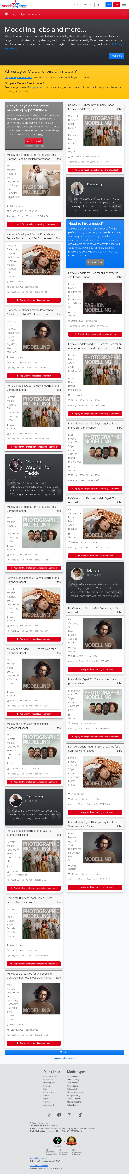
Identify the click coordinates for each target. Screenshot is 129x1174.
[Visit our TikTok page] (80, 1115)
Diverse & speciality (75, 1092)
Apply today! (34, 141)
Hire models (48, 1079)
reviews (75, 4)
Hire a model (95, 262)
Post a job (116, 55)
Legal (45, 1099)
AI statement (48, 1105)
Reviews (46, 1086)
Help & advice (48, 1092)
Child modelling (73, 1086)
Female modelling (74, 1076)
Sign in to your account (18, 77)
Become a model (50, 1076)
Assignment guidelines (64, 1058)
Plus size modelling (75, 1099)
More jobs (64, 1052)
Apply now (36, 87)
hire (109, 4)
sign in (99, 4)
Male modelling (73, 1079)
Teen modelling (73, 1083)
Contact (46, 1095)
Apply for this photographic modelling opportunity (33, 447)
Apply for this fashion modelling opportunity (34, 224)
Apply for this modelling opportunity (33, 300)
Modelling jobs (49, 1083)
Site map (46, 1102)
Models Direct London (39, 1158)
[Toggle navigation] (124, 5)
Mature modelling (74, 1102)
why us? (87, 4)
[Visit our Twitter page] (70, 1115)
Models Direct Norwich (39, 1166)
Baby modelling (73, 1089)
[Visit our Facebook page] (59, 1115)
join (116, 4)
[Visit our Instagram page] (49, 1115)
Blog (45, 1089)
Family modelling (73, 1095)
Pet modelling (72, 1105)
